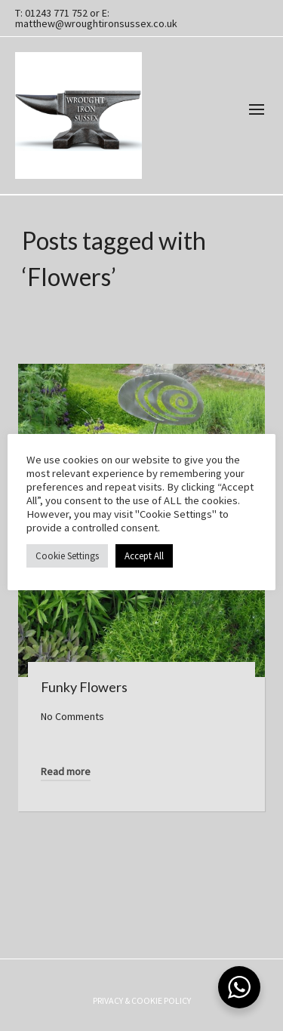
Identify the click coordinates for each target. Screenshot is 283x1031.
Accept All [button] (144, 555)
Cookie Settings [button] (67, 555)
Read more (66, 771)
